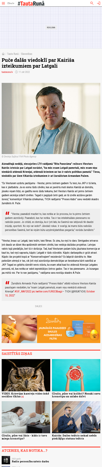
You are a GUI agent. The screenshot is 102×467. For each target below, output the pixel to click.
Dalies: (39, 306)
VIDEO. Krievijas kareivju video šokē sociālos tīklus (25, 395)
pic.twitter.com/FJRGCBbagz (47, 291)
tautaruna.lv (7, 72)
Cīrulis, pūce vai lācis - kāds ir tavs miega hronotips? (24, 437)
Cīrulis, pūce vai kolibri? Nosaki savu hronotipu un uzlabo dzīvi (76, 395)
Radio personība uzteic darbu (30, 461)
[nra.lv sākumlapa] (11, 3)
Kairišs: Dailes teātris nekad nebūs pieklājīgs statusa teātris (74, 437)
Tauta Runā (13, 53)
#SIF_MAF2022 (23, 291)
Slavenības (26, 53)
